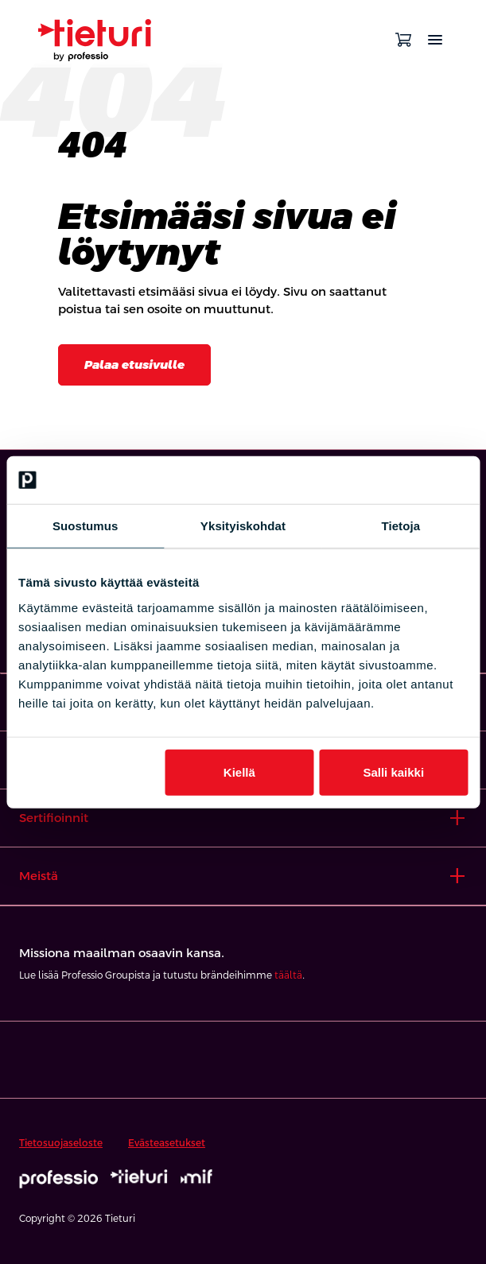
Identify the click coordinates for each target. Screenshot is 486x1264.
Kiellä (239, 771)
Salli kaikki (393, 771)
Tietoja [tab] (400, 526)
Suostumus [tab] (85, 526)
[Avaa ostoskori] (403, 39)
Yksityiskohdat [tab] (243, 526)
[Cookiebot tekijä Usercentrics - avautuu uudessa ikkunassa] (398, 480)
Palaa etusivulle (134, 364)
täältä (288, 975)
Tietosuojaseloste (61, 1143)
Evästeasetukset (166, 1143)
